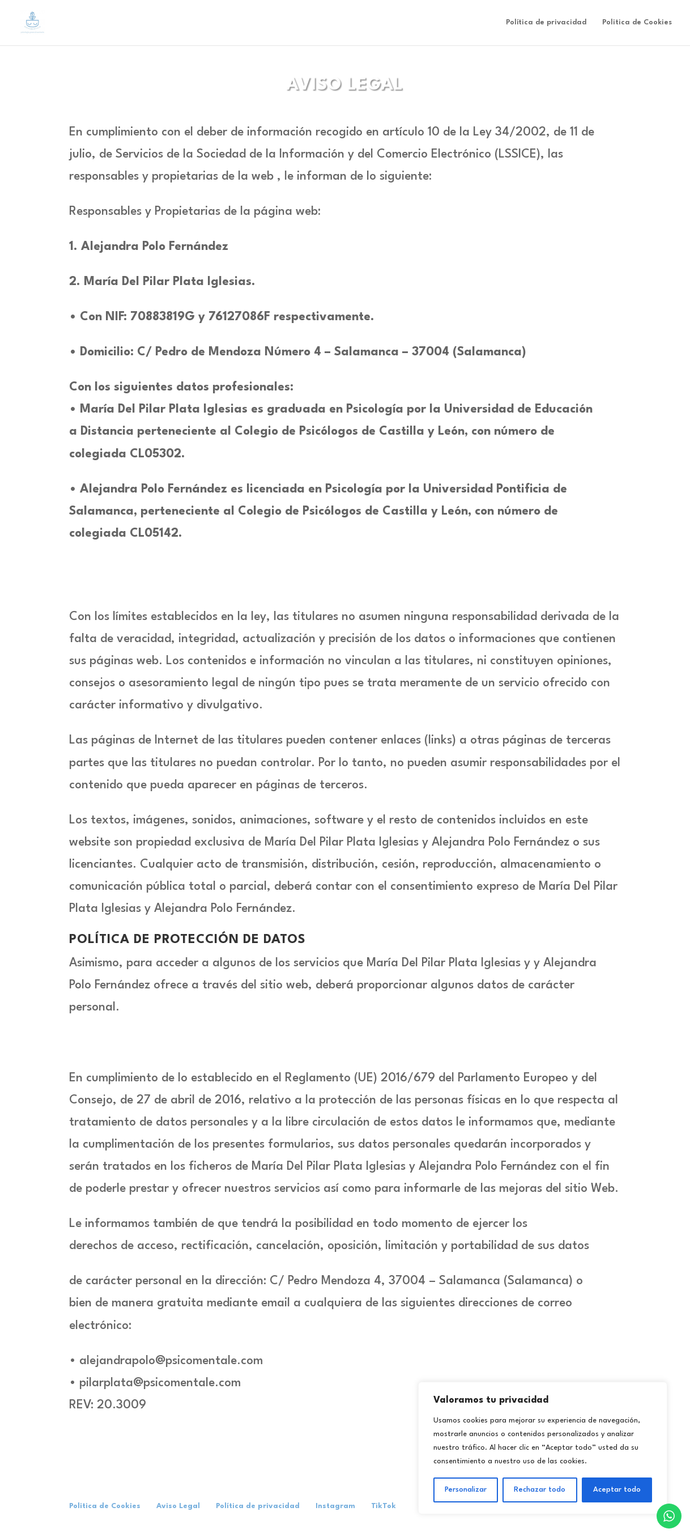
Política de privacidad (546, 22)
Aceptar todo (617, 1489)
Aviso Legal (178, 1506)
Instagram (335, 1506)
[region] (542, 1448)
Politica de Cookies (637, 22)
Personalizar (466, 1489)
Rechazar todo (539, 1489)
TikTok (383, 1506)
